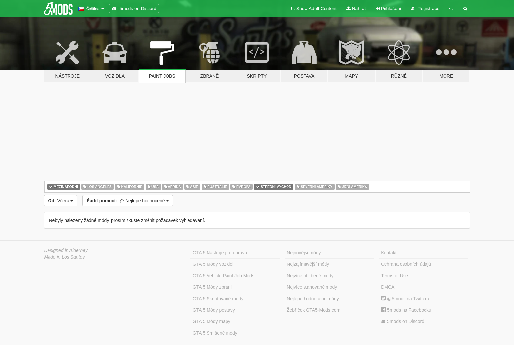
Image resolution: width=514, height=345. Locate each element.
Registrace (425, 8)
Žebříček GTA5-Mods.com (313, 310)
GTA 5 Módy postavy (214, 310)
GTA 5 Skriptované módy (218, 298)
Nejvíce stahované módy (312, 287)
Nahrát (356, 8)
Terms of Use (394, 275)
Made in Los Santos (64, 257)
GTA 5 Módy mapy (211, 321)
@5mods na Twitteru (405, 298)
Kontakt (388, 252)
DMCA (387, 287)
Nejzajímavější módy (308, 264)
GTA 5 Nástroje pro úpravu (220, 252)
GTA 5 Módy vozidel (213, 264)
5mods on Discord (402, 321)
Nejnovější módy (304, 252)
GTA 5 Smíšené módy (215, 333)
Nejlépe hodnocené (128, 200)
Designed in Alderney (66, 250)
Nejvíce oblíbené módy (310, 275)
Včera (60, 200)
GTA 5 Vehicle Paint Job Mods (223, 275)
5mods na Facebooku (406, 310)
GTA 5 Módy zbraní (212, 287)
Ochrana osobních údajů (406, 264)
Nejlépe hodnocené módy (313, 298)
